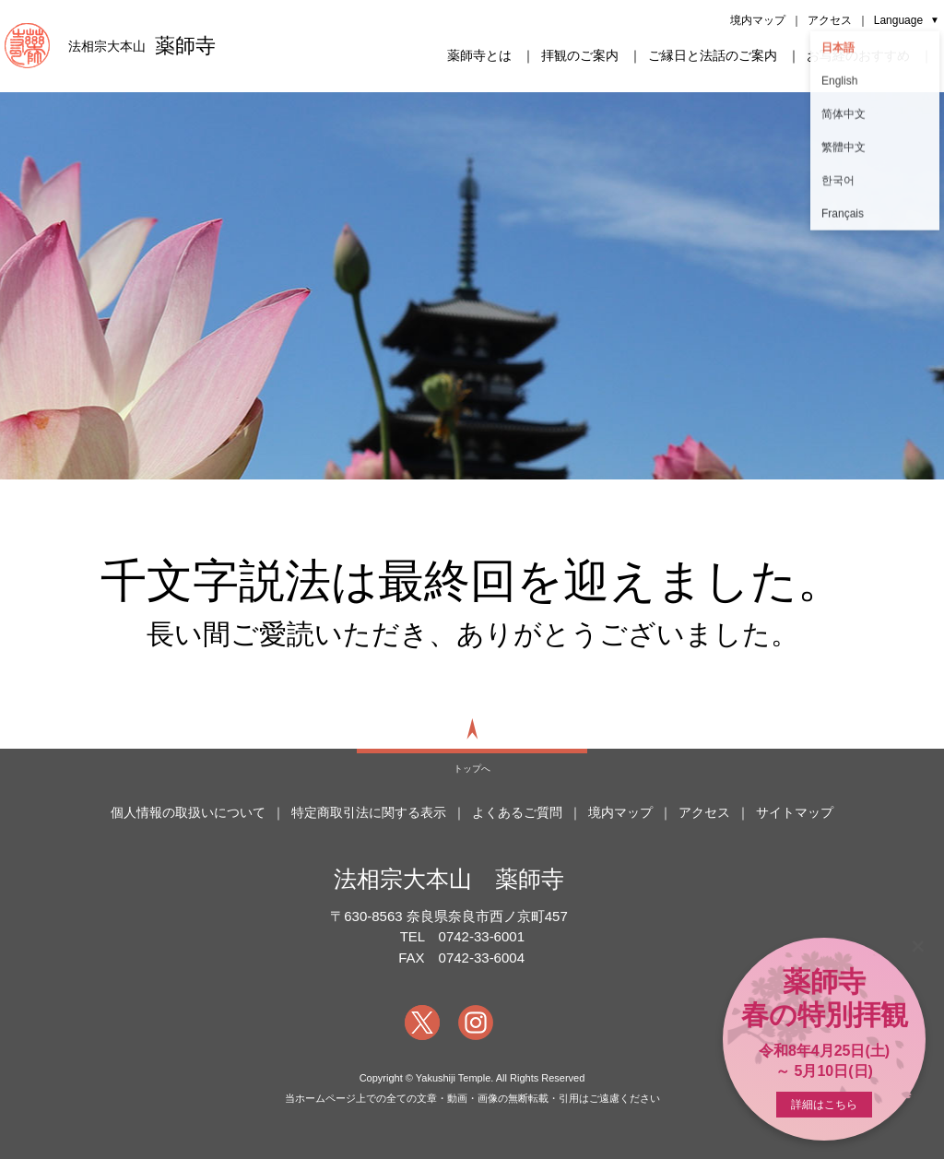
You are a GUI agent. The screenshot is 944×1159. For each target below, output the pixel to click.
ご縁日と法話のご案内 (712, 55)
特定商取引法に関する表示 (368, 812)
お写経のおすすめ (858, 55)
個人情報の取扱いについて (188, 812)
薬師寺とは (479, 55)
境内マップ (757, 20)
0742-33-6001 (482, 936)
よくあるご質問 (517, 812)
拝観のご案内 (580, 55)
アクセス (830, 20)
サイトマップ (794, 812)
